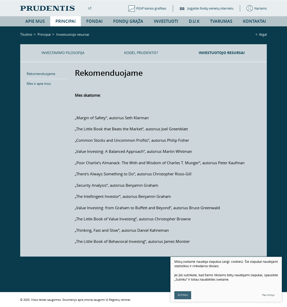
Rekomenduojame (41, 73)
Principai (44, 34)
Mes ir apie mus (39, 83)
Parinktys (268, 295)
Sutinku (183, 295)
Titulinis (26, 34)
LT (89, 8)
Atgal (263, 34)
